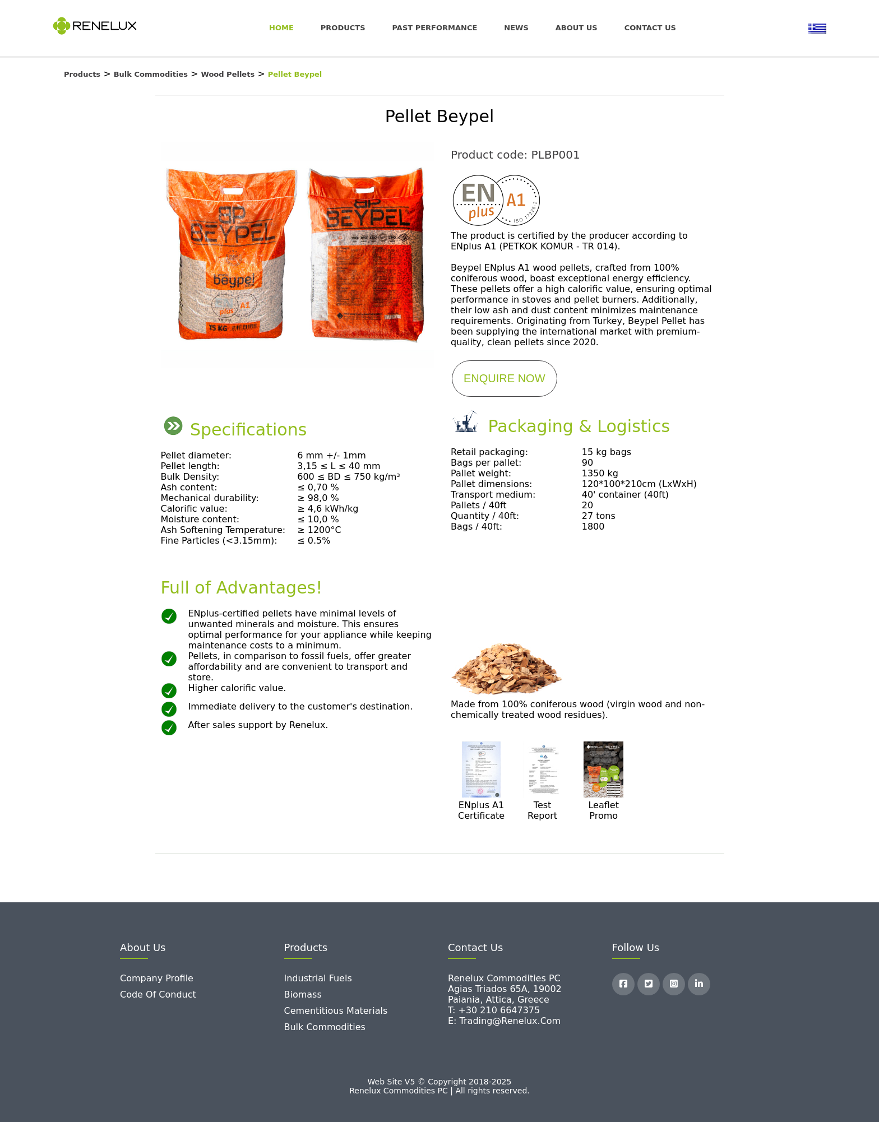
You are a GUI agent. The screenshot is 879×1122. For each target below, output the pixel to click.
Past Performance (435, 28)
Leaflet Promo (603, 810)
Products (343, 28)
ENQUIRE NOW (504, 378)
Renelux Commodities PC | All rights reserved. (439, 1090)
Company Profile (156, 978)
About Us (577, 28)
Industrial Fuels (318, 978)
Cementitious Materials (336, 1010)
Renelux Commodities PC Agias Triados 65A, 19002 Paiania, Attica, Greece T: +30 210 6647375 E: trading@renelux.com (505, 999)
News (516, 28)
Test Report (542, 810)
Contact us (650, 28)
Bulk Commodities (325, 1027)
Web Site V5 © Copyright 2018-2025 (440, 1081)
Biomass (303, 994)
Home (281, 28)
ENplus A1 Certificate (481, 810)
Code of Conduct (158, 994)
